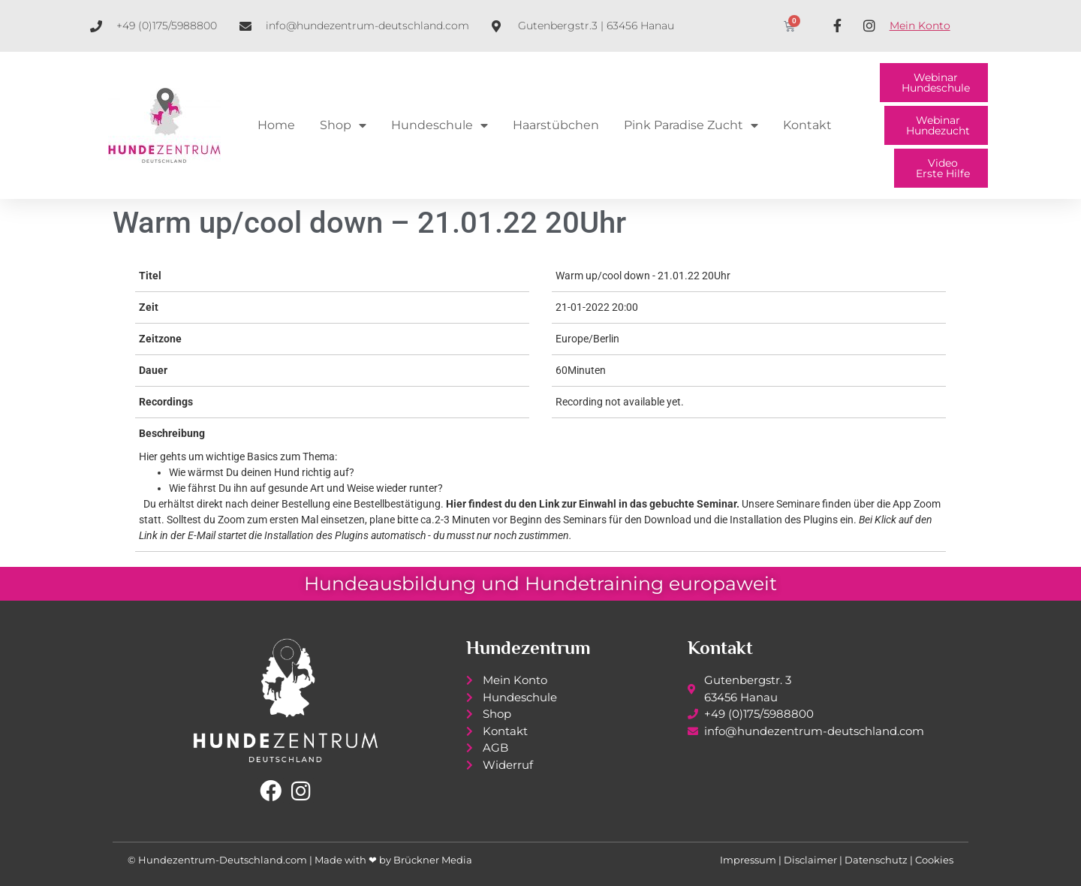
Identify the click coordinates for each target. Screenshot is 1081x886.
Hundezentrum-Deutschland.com (222, 860)
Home (276, 125)
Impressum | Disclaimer (778, 860)
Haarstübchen (556, 125)
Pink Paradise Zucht (691, 125)
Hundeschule (439, 125)
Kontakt (807, 125)
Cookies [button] (934, 860)
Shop (343, 125)
